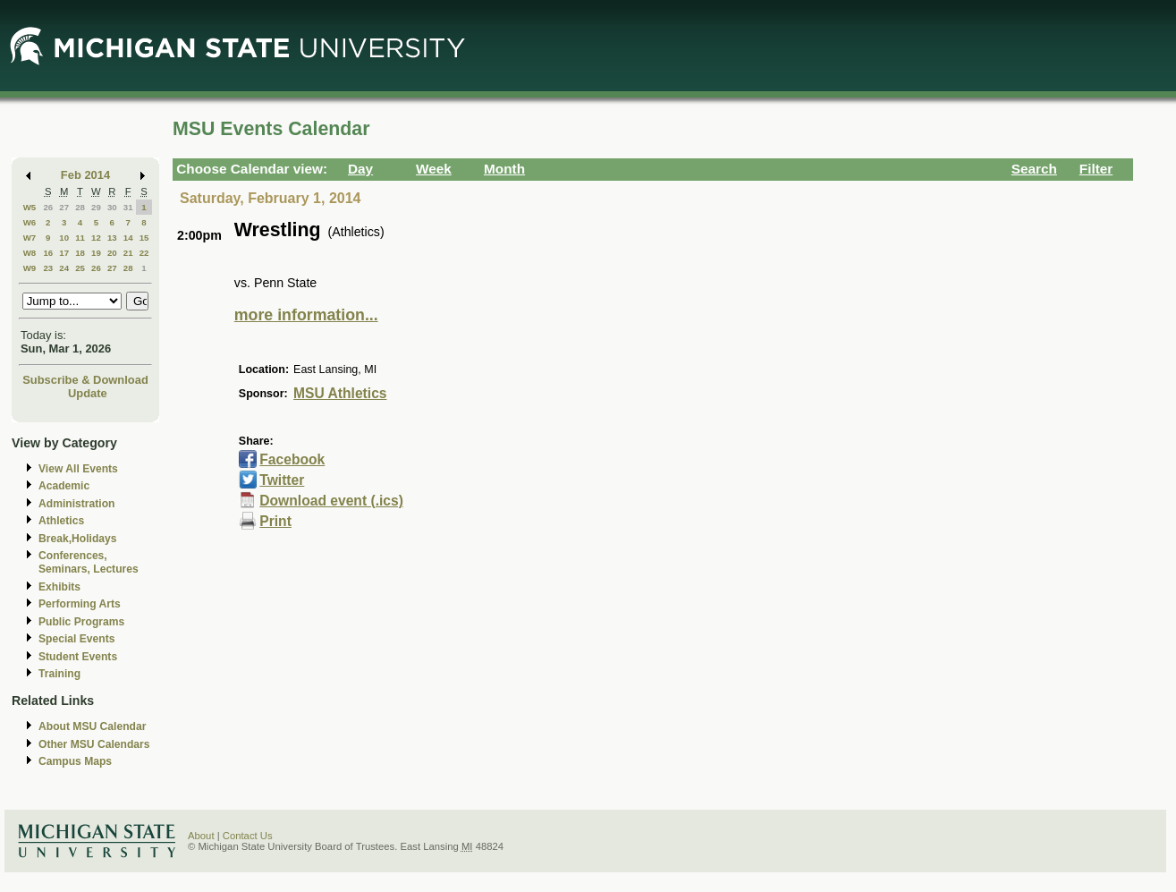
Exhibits (59, 587)
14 (128, 237)
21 (128, 253)
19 (96, 253)
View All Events (78, 469)
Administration (76, 503)
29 (96, 207)
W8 (30, 253)
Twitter (281, 480)
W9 (30, 268)
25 (80, 268)
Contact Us (248, 835)
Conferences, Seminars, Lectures (88, 562)
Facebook (292, 459)
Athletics (61, 520)
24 (64, 268)
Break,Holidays (77, 538)
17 (64, 253)
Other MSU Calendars (94, 744)
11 (80, 237)
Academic (63, 486)
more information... (306, 315)
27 (64, 207)
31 (128, 207)
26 (48, 207)
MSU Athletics (339, 393)
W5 (30, 207)
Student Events (77, 656)
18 (80, 253)
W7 (30, 237)
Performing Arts (79, 604)
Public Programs (81, 622)
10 (64, 237)
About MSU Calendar (92, 726)
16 (48, 253)
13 (112, 237)
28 (80, 207)
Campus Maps (75, 761)
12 (96, 237)
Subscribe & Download (85, 380)
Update (87, 393)
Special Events (76, 639)
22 (144, 253)
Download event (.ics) (331, 500)
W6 (30, 222)
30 (112, 207)
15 (144, 237)
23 (48, 268)
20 (112, 253)
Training (59, 673)
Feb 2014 (85, 175)
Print (275, 521)
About (201, 835)
